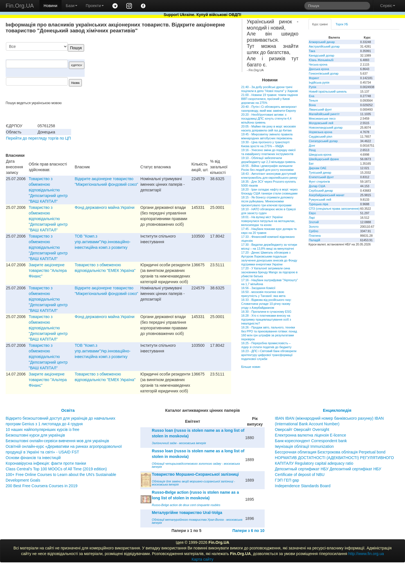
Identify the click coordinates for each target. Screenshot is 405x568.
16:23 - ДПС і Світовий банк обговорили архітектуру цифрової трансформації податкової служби (268, 355)
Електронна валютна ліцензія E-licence (310, 435)
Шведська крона (320, 154)
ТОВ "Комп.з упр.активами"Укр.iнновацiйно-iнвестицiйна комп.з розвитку (102, 242)
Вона (312, 105)
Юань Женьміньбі (321, 60)
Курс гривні (320, 24)
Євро (312, 213)
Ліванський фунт (320, 109)
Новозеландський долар (326, 127)
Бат (311, 163)
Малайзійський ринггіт (324, 114)
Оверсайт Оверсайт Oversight (302, 429)
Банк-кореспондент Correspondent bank (311, 441)
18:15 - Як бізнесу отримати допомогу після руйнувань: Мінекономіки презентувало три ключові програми (267, 201)
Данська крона (319, 69)
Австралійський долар (324, 46)
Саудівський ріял (320, 136)
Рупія (312, 87)
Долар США (317, 186)
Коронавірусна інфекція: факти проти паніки (46, 463)
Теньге (313, 100)
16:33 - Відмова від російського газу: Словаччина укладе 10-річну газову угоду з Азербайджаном (266, 303)
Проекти (95, 5)
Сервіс (387, 5)
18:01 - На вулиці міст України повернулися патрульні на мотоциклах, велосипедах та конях (268, 221)
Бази (71, 5)
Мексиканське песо (322, 118)
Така (312, 51)
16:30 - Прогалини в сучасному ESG (266, 311)
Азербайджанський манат (327, 195)
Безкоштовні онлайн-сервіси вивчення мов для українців (57, 441)
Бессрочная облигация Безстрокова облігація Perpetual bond (330, 452)
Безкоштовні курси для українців (35, 435)
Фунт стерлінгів (319, 181)
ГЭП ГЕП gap (287, 480)
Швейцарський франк (324, 159)
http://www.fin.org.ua (366, 553)
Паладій (314, 240)
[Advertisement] (189, 71)
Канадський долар (321, 55)
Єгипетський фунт (321, 177)
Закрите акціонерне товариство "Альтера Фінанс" (48, 270)
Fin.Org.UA (20, 6)
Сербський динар (321, 190)
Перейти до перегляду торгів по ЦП (38, 138)
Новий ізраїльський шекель (328, 91)
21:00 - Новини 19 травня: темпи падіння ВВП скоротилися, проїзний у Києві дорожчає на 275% (269, 98)
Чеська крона (318, 64)
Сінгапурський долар (323, 141)
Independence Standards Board (302, 486)
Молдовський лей (321, 123)
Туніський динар (320, 172)
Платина (315, 235)
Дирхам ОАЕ (318, 168)
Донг (312, 145)
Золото (314, 226)
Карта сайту (202, 559)
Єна (311, 96)
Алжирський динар (322, 42)
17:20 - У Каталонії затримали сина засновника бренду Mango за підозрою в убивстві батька (269, 272)
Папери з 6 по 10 (248, 530)
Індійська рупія (319, 82)
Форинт (314, 78)
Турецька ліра (318, 204)
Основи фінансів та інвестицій (33, 457)
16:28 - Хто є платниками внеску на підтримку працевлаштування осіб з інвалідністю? (266, 319)
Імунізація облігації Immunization (304, 446)
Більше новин (250, 366)
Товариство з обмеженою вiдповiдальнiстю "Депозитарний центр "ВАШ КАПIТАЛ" (48, 190)
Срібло (313, 231)
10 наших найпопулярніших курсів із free (42, 429)
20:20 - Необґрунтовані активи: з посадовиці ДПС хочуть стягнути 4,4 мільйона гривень (266, 118)
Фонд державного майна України (104, 207)
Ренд (312, 150)
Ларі (312, 217)
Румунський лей (320, 199)
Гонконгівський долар (324, 73)
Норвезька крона (320, 132)
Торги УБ (342, 24)
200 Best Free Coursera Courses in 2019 (41, 486)
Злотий (314, 222)
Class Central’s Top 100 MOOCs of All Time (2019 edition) (56, 469)
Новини (50, 5)
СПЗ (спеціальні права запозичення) (334, 208)
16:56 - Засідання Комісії (258, 288)
